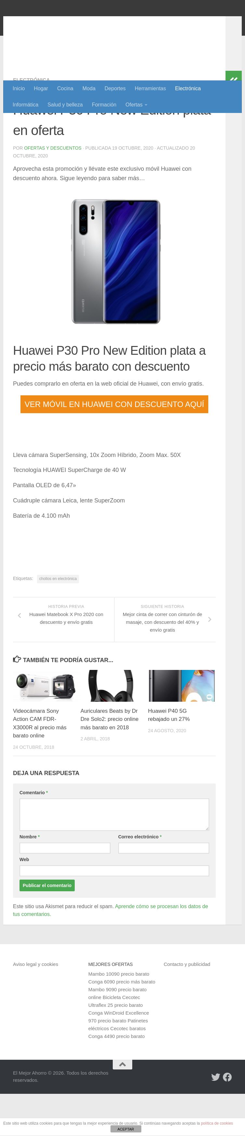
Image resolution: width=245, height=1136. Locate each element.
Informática (25, 104)
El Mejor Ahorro (62, 22)
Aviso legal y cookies (35, 1006)
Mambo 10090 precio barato (118, 1016)
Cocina (65, 88)
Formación (104, 104)
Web (24, 901)
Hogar (41, 88)
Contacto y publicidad (187, 1006)
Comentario (33, 834)
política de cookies (217, 1123)
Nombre (29, 879)
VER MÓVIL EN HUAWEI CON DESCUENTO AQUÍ (114, 446)
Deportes (115, 88)
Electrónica (188, 88)
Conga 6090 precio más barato (121, 1024)
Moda (89, 88)
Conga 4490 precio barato (116, 1078)
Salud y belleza (65, 104)
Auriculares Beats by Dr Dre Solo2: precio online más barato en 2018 (110, 761)
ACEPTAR (125, 1129)
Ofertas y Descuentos (53, 190)
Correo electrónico (140, 879)
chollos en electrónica (58, 621)
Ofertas (133, 104)
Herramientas (150, 88)
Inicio (19, 88)
